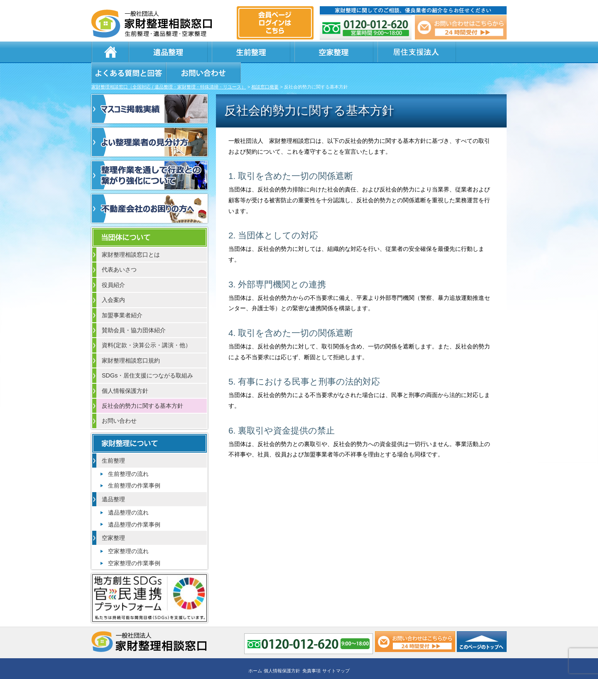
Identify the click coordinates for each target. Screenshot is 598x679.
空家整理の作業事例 (134, 543)
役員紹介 (113, 265)
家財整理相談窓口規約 (131, 340)
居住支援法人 (303, 52)
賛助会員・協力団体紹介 (134, 310)
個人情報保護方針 (125, 371)
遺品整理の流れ (128, 492)
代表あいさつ (119, 249)
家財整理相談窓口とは (131, 234)
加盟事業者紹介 (122, 295)
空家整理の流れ (128, 531)
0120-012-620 (366, 27)
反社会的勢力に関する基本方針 (142, 385)
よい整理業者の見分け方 (149, 122)
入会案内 (113, 280)
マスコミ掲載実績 (149, 88)
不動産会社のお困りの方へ (149, 188)
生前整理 (203, 52)
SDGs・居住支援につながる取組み (147, 355)
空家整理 (253, 52)
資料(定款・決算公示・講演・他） (146, 325)
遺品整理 (154, 52)
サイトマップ (336, 648)
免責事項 (311, 648)
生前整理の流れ (128, 454)
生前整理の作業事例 (134, 465)
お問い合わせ (466, 52)
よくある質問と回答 (378, 52)
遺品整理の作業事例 (134, 504)
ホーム (110, 52)
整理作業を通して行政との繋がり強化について (149, 155)
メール (460, 27)
